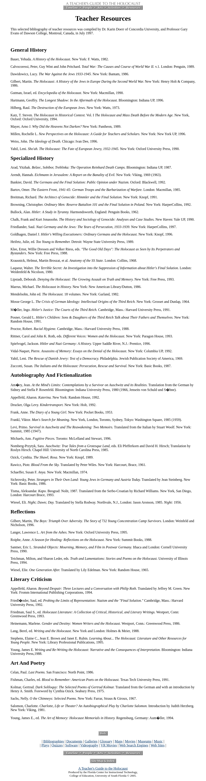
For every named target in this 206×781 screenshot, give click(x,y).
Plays (45, 745)
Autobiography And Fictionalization (51, 375)
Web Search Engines (133, 745)
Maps (119, 741)
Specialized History (32, 158)
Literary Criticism (31, 579)
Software (71, 745)
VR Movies (109, 745)
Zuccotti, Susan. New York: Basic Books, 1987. (90, 366)
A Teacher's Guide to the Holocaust (103, 768)
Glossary (106, 741)
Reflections (22, 511)
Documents (74, 741)
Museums (145, 741)
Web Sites (157, 745)
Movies (130, 741)
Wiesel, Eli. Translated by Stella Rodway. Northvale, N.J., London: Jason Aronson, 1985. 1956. (96, 502)
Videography (89, 745)
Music (158, 741)
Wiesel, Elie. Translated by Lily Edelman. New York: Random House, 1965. (79, 570)
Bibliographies (53, 741)
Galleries (91, 741)
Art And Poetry (27, 663)
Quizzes (57, 745)
